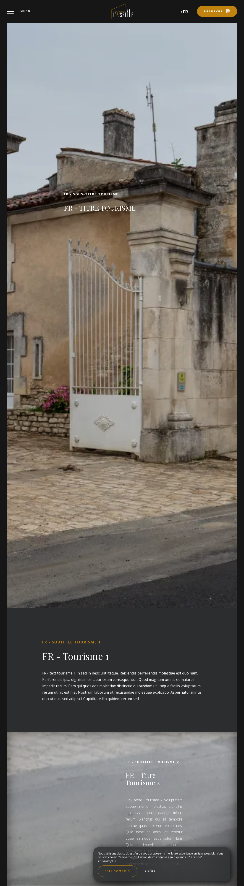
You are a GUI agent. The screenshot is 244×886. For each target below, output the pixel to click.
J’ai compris (117, 871)
